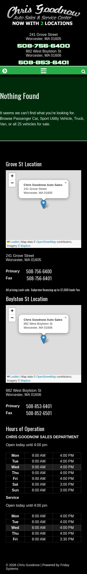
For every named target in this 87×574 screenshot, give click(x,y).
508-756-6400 (43, 46)
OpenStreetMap (46, 242)
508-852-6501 (39, 413)
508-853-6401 (43, 62)
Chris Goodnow (28, 565)
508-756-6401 (39, 278)
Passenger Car (25, 118)
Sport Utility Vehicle (56, 118)
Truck (78, 118)
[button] (43, 204)
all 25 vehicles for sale (31, 124)
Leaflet (13, 242)
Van (3, 124)
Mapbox (26, 245)
